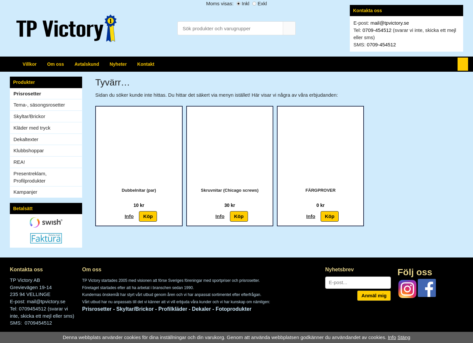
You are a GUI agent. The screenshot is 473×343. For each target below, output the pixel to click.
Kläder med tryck (32, 128)
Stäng (403, 337)
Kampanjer (25, 192)
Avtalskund (87, 64)
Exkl (262, 3)
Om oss (55, 64)
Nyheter (118, 64)
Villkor (30, 64)
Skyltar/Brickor (47, 116)
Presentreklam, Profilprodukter (30, 177)
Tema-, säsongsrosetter (39, 105)
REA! (19, 162)
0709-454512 (377, 30)
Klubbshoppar (47, 150)
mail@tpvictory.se (390, 23)
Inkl (245, 3)
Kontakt (145, 64)
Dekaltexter (25, 139)
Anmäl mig (374, 295)
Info (129, 216)
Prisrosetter (27, 93)
